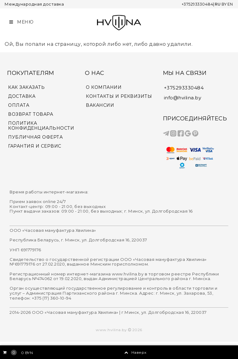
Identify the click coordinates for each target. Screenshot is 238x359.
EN (230, 4)
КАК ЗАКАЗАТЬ (26, 86)
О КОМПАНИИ (103, 86)
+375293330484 (195, 4)
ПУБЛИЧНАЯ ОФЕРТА (35, 135)
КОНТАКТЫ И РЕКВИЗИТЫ (119, 94)
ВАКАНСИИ (100, 103)
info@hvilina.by (182, 96)
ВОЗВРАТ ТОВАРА (30, 112)
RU (217, 4)
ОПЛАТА (18, 103)
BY (223, 4)
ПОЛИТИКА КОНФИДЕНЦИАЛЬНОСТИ (41, 124)
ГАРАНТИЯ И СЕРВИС (34, 144)
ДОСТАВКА (21, 94)
